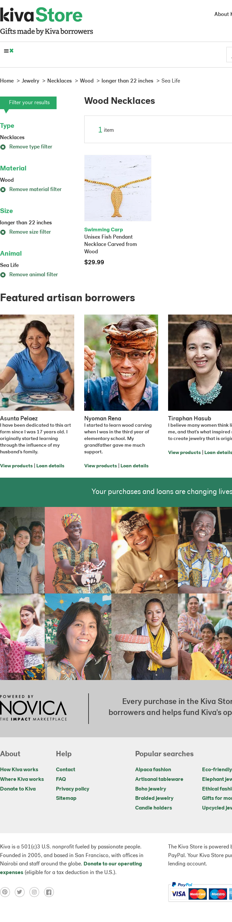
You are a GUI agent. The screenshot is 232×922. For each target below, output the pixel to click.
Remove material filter (31, 189)
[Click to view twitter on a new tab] (22, 892)
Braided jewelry (154, 798)
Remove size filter (25, 232)
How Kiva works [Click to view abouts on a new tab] (19, 770)
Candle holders (153, 808)
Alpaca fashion (153, 770)
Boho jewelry (150, 789)
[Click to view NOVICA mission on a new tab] (33, 708)
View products (16, 466)
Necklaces (12, 137)
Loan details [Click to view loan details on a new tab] (50, 466)
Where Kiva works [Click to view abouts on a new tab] (22, 779)
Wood (7, 180)
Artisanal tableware (159, 779)
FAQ (61, 779)
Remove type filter (26, 147)
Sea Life (9, 265)
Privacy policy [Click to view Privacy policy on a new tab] (72, 789)
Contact (65, 770)
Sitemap (66, 798)
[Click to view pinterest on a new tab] (7, 892)
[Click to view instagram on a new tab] (36, 892)
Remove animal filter (29, 275)
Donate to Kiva (18, 789)
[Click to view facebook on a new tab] (50, 892)
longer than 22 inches (26, 223)
